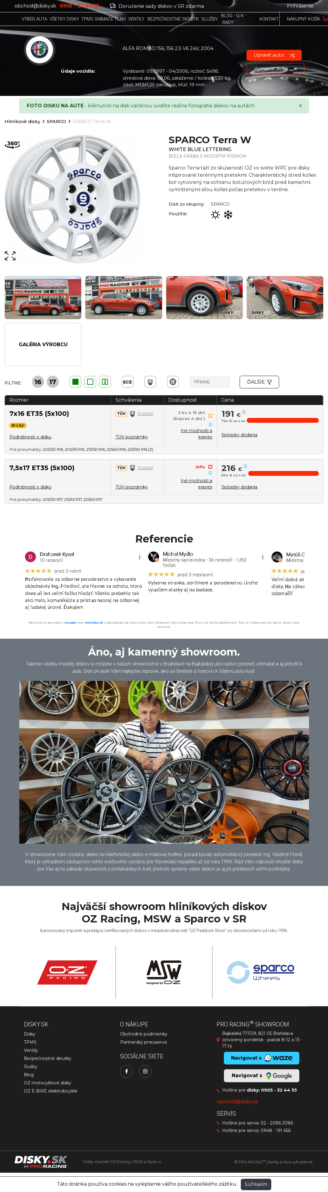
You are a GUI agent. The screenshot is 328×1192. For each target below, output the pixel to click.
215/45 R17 (73, 499)
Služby (30, 1066)
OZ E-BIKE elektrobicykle (51, 1091)
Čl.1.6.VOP (145, 414)
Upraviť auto (274, 55)
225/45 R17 (93, 499)
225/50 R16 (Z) (140, 449)
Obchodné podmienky (143, 1034)
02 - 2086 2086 (277, 1123)
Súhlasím (256, 1184)
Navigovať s (261, 1076)
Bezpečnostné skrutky (48, 1058)
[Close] (300, 106)
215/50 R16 (95, 449)
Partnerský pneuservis (143, 1042)
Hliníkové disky (22, 121)
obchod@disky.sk (35, 6)
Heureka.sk (93, 622)
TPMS (30, 1042)
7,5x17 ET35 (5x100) (42, 468)
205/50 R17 (52, 499)
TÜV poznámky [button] (132, 437)
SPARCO (56, 121)
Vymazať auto (275, 68)
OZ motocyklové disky (47, 1083)
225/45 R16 (116, 449)
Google (70, 622)
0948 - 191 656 (276, 1130)
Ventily (31, 1050)
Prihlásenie (300, 6)
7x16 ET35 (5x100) (39, 413)
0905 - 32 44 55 (279, 1090)
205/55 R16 (74, 449)
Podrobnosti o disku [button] (30, 437)
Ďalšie (259, 382)
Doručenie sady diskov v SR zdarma (157, 6)
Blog (29, 1074)
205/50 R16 (53, 449)
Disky (29, 1034)
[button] (283, 420)
